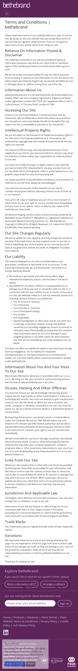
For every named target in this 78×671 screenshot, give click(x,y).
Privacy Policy (49, 621)
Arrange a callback (54, 584)
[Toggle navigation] (7, 13)
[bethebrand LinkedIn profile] (5, 634)
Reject (31, 664)
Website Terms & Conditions (20, 621)
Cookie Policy (31, 657)
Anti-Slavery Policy (24, 625)
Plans (63, 617)
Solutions (33, 617)
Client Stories (49, 617)
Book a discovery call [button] (21, 584)
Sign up (64, 603)
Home (7, 617)
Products (18, 617)
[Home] (38, 5)
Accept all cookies (15, 664)
